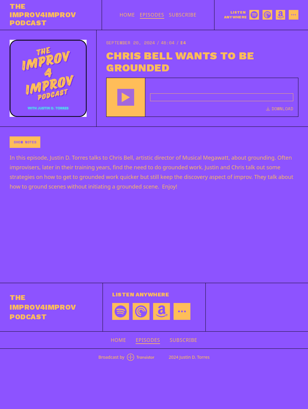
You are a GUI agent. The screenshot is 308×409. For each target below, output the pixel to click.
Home (127, 14)
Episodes (152, 14)
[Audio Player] (202, 97)
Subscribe (183, 14)
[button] (125, 97)
